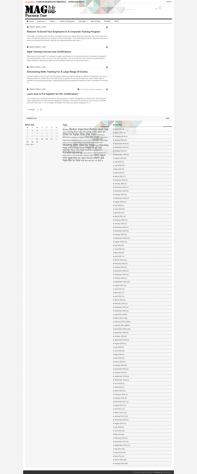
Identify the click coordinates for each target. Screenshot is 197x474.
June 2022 (118, 289)
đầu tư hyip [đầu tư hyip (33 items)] (74, 160)
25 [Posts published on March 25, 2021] (42, 139)
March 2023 (118, 260)
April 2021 (118, 314)
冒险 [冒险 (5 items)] (86, 160)
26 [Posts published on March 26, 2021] (47, 139)
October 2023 (119, 234)
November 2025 (120, 147)
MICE (116, 21)
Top (168, 118)
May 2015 (118, 434)
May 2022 (118, 293)
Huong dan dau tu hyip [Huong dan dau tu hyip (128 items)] (79, 144)
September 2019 (120, 376)
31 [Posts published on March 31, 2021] (37, 142)
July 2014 (117, 449)
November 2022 (120, 274)
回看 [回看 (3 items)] (89, 160)
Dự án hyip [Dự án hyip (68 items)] (92, 136)
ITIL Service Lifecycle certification (91, 89)
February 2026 (119, 136)
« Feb (27, 144)
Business (41, 21)
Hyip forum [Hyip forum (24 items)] (79, 147)
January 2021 (119, 325)
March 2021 (118, 318)
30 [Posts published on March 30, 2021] (32, 142)
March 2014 (118, 460)
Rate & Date (95, 21)
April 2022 (118, 296)
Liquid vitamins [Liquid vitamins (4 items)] (87, 153)
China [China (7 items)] (65, 132)
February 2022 (119, 303)
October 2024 (119, 194)
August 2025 (119, 158)
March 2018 (118, 391)
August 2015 (119, 423)
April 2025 (118, 173)
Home (30, 21)
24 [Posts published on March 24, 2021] (37, 139)
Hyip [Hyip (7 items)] (96, 145)
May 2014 (118, 456)
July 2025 (117, 162)
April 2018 (118, 387)
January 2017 (119, 416)
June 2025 (118, 165)
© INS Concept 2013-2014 (143, 472)
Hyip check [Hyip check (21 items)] (68, 147)
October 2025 (119, 151)
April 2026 (118, 129)
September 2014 (120, 445)
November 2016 (120, 420)
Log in (168, 1)
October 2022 (119, 278)
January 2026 (119, 140)
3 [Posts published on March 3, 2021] (37, 130)
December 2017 (120, 402)
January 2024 (119, 224)
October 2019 (119, 373)
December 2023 (120, 227)
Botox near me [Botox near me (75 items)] (99, 129)
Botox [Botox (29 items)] (66, 129)
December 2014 (120, 442)
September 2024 (120, 198)
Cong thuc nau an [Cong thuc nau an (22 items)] (76, 132)
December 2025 (120, 144)
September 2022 (120, 282)
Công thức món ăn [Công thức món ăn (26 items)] (95, 131)
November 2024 (120, 191)
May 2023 (118, 253)
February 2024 (119, 220)
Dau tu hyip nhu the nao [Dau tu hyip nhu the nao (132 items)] (79, 134)
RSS (159, 7)
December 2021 (120, 307)
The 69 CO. (167, 472)
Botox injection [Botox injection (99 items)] (79, 129)
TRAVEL (107, 21)
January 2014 (119, 463)
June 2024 (118, 209)
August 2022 (119, 285)
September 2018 (120, 380)
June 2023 (118, 249)
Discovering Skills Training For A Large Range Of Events (57, 72)
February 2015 (119, 438)
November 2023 (120, 231)
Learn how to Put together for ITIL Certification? (52, 94)
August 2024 (119, 202)
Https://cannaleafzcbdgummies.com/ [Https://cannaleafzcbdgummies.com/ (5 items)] (90, 142)
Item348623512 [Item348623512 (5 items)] (97, 150)
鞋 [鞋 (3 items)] (102, 160)
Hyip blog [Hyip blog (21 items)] (103, 145)
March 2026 (118, 133)
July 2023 (117, 245)
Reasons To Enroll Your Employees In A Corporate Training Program (63, 31)
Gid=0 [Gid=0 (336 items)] (97, 139)
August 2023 (119, 242)
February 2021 (119, 322)
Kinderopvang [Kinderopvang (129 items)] (72, 152)
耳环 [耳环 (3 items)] (96, 160)
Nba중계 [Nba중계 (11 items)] (90, 158)
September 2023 (120, 238)
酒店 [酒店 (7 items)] (99, 160)
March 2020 (118, 362)
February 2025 (119, 180)
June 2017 (118, 409)
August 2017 (119, 405)
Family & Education (67, 21)
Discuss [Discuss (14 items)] (66, 137)
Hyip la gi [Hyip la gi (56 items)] (91, 147)
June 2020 (118, 351)
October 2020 (119, 336)
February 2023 (119, 264)
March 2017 (118, 412)
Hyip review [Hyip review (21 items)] (85, 150)
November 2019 (120, 369)
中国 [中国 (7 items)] (82, 160)
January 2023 (119, 267)
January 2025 (119, 184)
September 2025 (120, 154)
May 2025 (118, 169)
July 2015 (117, 427)
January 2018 (119, 398)
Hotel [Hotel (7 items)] (75, 142)
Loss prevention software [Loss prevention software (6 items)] (80, 155)
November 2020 (120, 333)
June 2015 (118, 431)
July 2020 (117, 347)
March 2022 (118, 300)
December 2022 (120, 271)
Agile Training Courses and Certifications (49, 51)
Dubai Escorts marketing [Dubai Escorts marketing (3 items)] (77, 137)
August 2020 (119, 343)
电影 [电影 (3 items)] (92, 160)
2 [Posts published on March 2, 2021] (32, 130)
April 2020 (118, 358)
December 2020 (120, 329)
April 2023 (118, 256)
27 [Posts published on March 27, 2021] (52, 139)
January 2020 (119, 365)
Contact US (32, 118)
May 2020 (118, 354)
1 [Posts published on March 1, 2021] (27, 130)
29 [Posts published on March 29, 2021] (27, 142)
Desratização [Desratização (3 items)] (101, 134)
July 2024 (117, 205)
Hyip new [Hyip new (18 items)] (74, 150)
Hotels (52, 21)
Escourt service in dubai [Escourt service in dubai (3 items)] (85, 140)
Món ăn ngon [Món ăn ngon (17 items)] (79, 158)
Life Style (82, 21)
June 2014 (118, 452)
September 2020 (120, 340)
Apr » (32, 144)
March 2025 (118, 176)
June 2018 (118, 383)
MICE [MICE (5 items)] (92, 155)
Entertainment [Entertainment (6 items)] (72, 140)
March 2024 (118, 216)
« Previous (31, 110)
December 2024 (120, 187)
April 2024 (118, 213)
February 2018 (119, 394)
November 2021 (120, 311)
